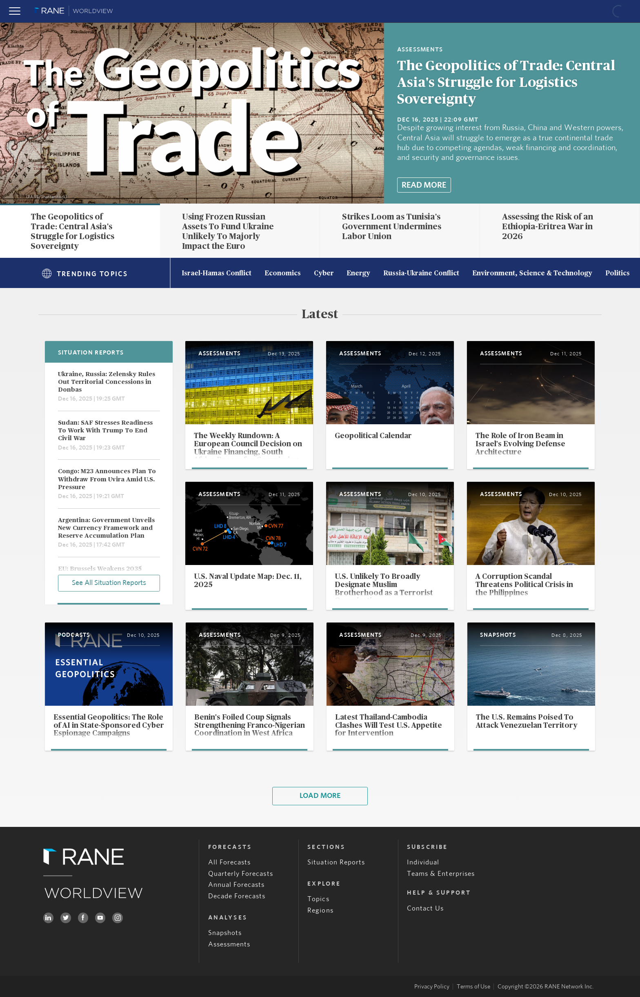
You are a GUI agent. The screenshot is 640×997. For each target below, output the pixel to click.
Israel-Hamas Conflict (216, 273)
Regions (320, 910)
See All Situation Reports (109, 583)
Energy (358, 273)
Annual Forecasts (236, 884)
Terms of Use (473, 987)
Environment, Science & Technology (532, 273)
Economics (282, 273)
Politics (617, 273)
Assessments (229, 944)
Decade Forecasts (237, 896)
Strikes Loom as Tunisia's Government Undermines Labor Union (391, 227)
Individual (423, 862)
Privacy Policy (431, 987)
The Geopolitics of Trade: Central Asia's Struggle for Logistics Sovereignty (506, 82)
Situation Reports (336, 862)
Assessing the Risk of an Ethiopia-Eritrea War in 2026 (547, 227)
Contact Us (425, 908)
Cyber (324, 273)
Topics (318, 898)
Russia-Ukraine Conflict (421, 273)
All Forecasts (229, 862)
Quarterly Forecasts (240, 873)
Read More (424, 185)
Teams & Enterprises (441, 873)
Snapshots (225, 932)
